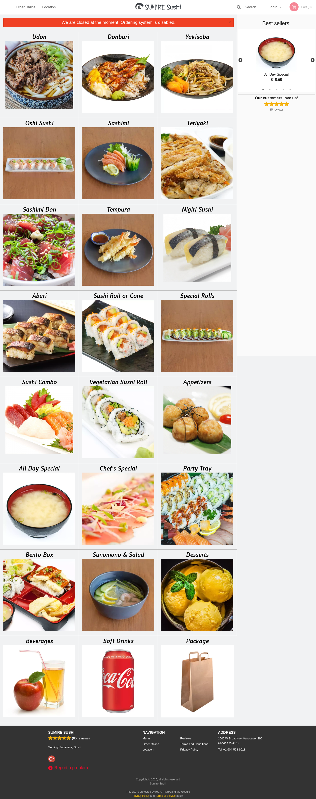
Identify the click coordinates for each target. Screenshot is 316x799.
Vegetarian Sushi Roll (118, 382)
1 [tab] (263, 89)
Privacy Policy (189, 749)
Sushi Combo (39, 382)
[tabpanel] (276, 60)
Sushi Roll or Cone (118, 295)
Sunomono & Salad (118, 554)
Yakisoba (197, 37)
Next (312, 60)
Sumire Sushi (61, 732)
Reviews (185, 738)
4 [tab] (283, 89)
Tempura (118, 209)
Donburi (118, 37)
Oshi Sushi (39, 123)
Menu (146, 738)
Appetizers (197, 382)
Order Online (26, 7)
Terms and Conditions (194, 744)
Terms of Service (166, 795)
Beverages (39, 641)
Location (49, 7)
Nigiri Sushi (197, 209)
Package (197, 641)
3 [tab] (276, 89)
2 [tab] (270, 89)
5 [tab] (290, 89)
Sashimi (118, 123)
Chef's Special (118, 468)
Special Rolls (197, 295)
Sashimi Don (39, 209)
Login (272, 7)
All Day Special (39, 468)
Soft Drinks (118, 641)
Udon (39, 37)
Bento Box (39, 554)
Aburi (39, 295)
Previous (240, 60)
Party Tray (197, 468)
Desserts (197, 554)
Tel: (231, 749)
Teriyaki (197, 123)
